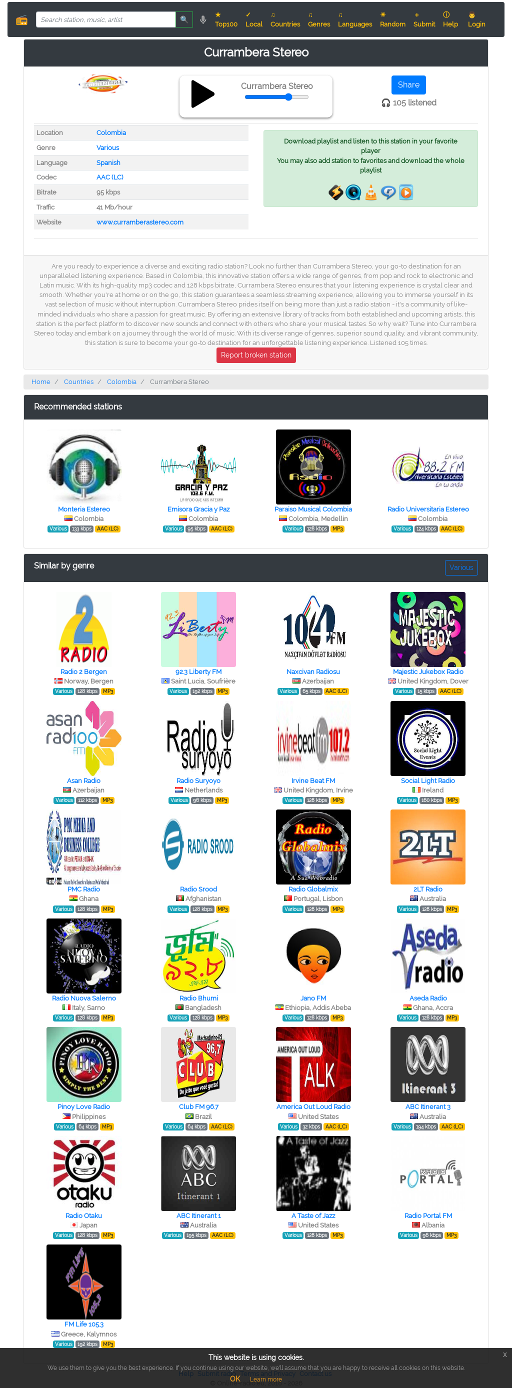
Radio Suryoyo (198, 780)
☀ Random (393, 19)
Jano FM (313, 998)
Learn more (266, 1379)
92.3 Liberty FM (199, 672)
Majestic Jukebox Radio (428, 672)
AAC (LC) (109, 177)
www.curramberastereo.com (140, 222)
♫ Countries (285, 19)
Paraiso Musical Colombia (313, 509)
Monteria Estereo (84, 509)
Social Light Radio (428, 780)
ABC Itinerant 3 (428, 1106)
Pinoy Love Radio (84, 1106)
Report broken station (256, 355)
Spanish (108, 162)
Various (107, 148)
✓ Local (254, 19)
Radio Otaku (84, 1216)
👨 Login (477, 19)
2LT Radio (428, 889)
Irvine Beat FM (313, 780)
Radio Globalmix (313, 889)
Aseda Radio (428, 998)
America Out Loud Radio (313, 1106)
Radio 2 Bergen (83, 672)
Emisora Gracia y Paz (199, 509)
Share (409, 85)
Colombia (111, 132)
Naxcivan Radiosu (313, 672)
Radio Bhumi (199, 998)
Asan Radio (83, 780)
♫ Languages (355, 19)
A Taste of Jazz (313, 1216)
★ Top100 (226, 19)
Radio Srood (198, 889)
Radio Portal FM (428, 1216)
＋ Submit (424, 19)
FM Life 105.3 (84, 1324)
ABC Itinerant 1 (198, 1216)
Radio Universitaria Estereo (428, 509)
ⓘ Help (450, 19)
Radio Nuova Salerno (84, 998)
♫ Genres (319, 19)
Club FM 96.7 (198, 1106)
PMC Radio (84, 889)
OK (235, 1379)
